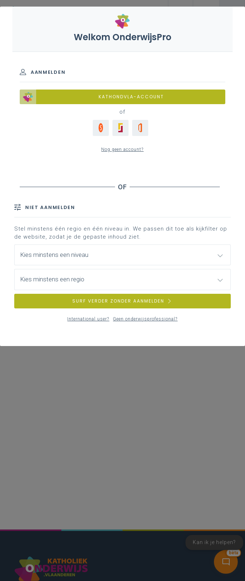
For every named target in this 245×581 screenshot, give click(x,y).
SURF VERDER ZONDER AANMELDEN (122, 301)
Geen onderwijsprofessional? (145, 319)
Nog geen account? (122, 149)
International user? (88, 319)
